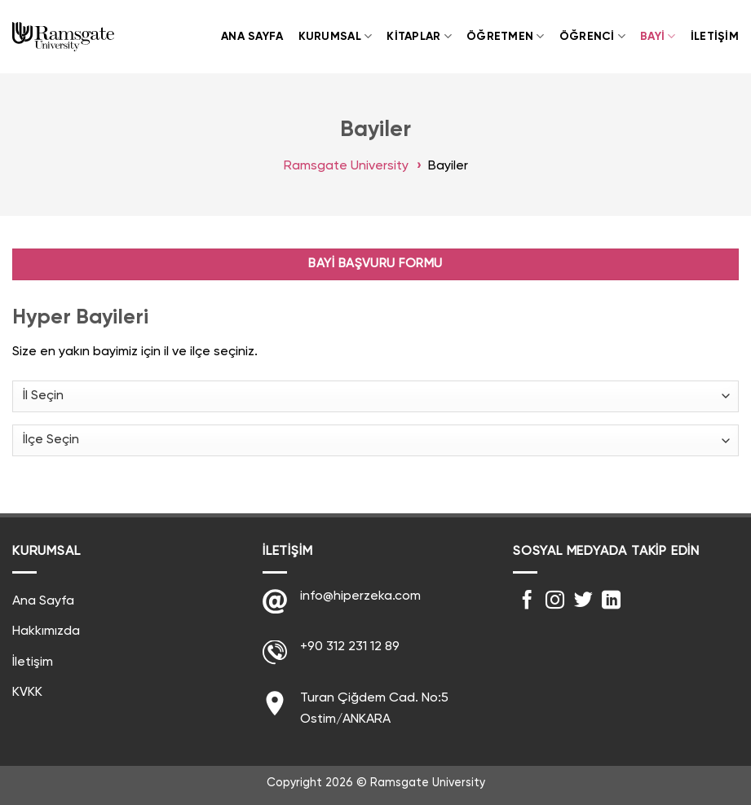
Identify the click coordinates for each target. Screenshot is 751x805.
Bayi (658, 36)
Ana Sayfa (252, 36)
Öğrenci (592, 36)
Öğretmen (505, 36)
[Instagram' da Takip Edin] (555, 601)
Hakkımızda (46, 631)
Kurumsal (335, 36)
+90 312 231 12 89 (350, 646)
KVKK (27, 692)
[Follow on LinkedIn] (611, 601)
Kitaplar (419, 36)
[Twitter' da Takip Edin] (583, 601)
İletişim (715, 36)
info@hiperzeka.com (360, 596)
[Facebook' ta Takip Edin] (527, 601)
